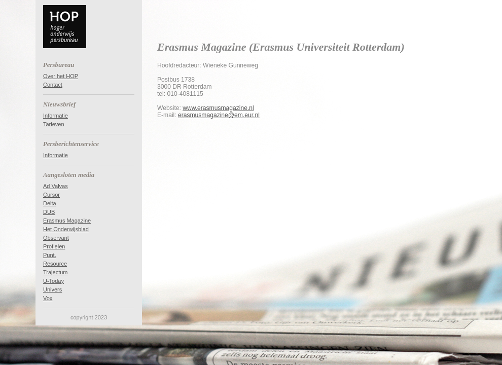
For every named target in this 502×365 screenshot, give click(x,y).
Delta (49, 203)
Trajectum (55, 272)
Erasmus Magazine (67, 220)
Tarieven (53, 124)
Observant (56, 238)
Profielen (54, 246)
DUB (49, 212)
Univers (52, 289)
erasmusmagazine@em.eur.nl (219, 115)
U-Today (53, 281)
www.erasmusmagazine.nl (218, 108)
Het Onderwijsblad (66, 229)
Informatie (55, 116)
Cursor (51, 195)
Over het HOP (60, 76)
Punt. (49, 255)
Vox (47, 298)
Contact (52, 85)
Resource (55, 264)
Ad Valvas (55, 186)
